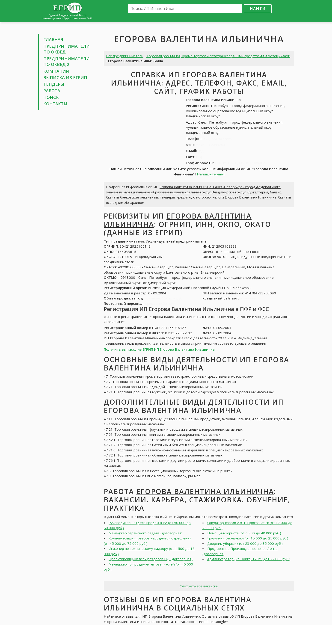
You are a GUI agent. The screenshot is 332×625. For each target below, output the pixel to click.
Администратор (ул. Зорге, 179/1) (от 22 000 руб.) (248, 559)
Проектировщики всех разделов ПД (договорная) (151, 559)
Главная (53, 39)
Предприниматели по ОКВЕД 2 (66, 61)
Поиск (51, 97)
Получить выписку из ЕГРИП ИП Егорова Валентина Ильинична (159, 349)
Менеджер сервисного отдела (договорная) (145, 533)
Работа (51, 90)
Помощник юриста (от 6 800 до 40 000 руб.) (244, 533)
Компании (56, 71)
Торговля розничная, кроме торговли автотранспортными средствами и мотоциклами (218, 55)
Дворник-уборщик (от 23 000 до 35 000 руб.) (245, 543)
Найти (258, 8)
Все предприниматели (124, 55)
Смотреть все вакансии (199, 586)
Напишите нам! (211, 174)
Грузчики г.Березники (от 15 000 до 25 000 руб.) (247, 538)
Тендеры (53, 84)
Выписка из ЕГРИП (65, 77)
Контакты (55, 104)
